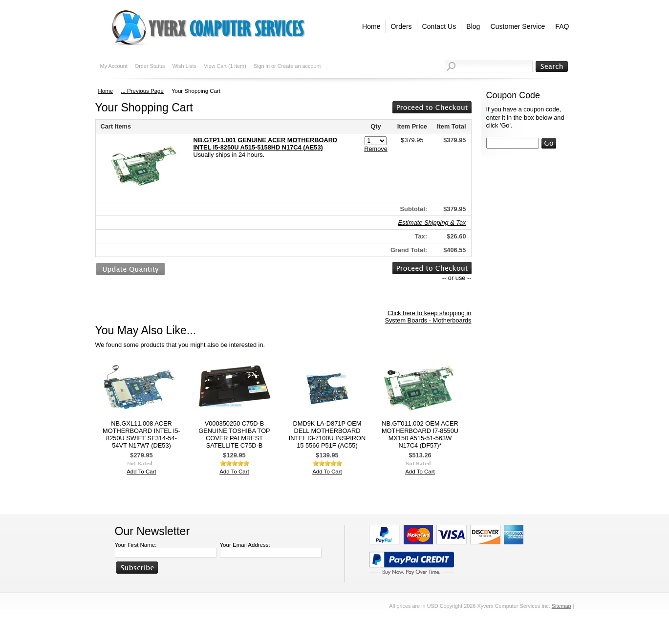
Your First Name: (136, 545)
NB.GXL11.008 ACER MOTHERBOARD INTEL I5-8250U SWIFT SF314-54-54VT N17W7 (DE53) (141, 434)
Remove (376, 148)
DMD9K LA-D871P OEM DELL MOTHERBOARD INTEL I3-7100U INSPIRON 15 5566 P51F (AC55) (327, 434)
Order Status (150, 66)
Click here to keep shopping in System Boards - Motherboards (428, 316)
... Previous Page (142, 91)
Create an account (299, 66)
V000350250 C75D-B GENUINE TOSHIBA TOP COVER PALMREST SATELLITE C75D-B (234, 434)
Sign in (262, 66)
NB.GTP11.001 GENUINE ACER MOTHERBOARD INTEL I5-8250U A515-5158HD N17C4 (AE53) (266, 143)
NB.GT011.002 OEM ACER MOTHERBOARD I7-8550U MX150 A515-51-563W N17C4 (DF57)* (420, 434)
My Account (114, 66)
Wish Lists (184, 66)
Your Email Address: (245, 545)
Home (105, 91)
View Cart (225, 66)
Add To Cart (141, 471)
